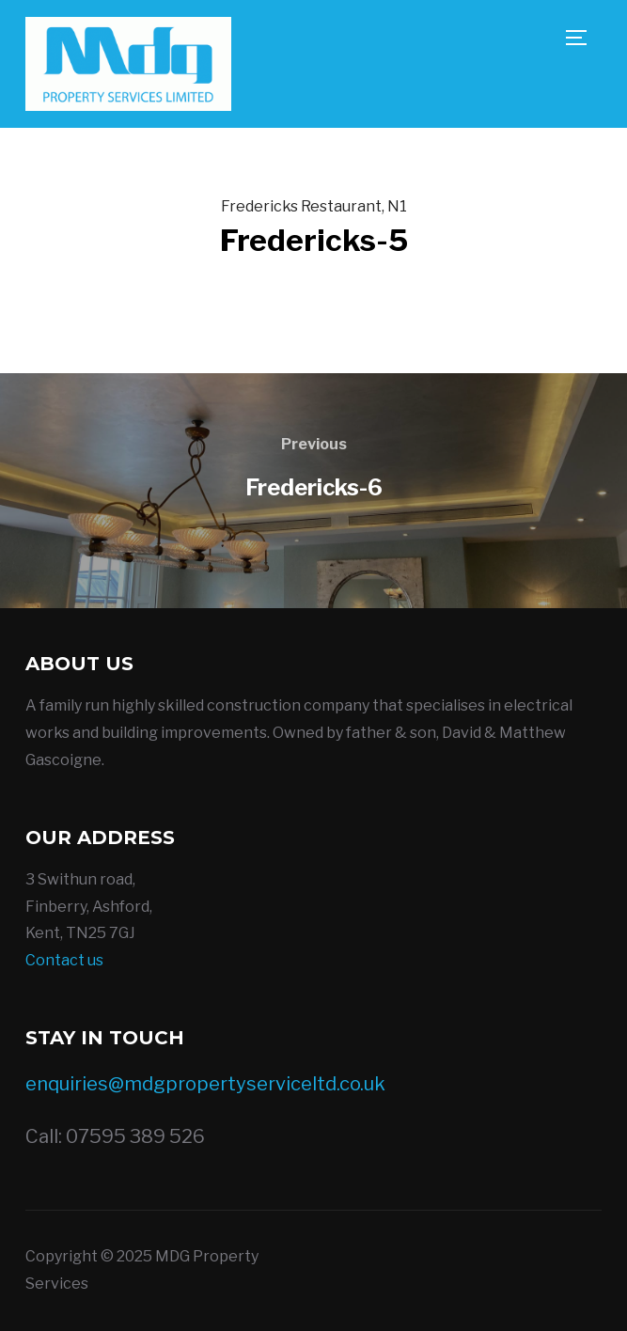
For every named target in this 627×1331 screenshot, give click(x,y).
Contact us (64, 960)
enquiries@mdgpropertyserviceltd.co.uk (205, 1084)
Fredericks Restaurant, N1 (314, 206)
